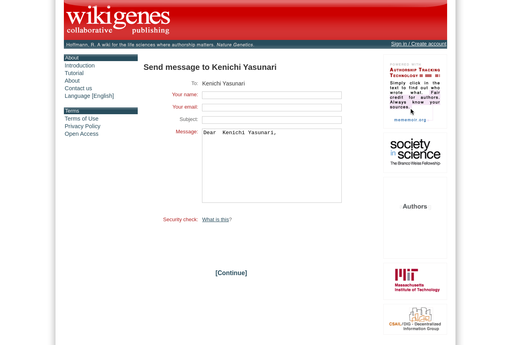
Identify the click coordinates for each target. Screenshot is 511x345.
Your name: (185, 94)
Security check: (180, 234)
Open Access (82, 134)
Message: (187, 132)
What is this (215, 234)
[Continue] (231, 287)
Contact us (78, 88)
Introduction (80, 65)
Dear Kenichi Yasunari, (272, 173)
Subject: (189, 119)
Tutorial (74, 73)
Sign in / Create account (418, 44)
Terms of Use (82, 118)
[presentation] (262, 257)
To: (194, 83)
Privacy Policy (83, 126)
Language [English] (89, 96)
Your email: (185, 107)
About (72, 80)
